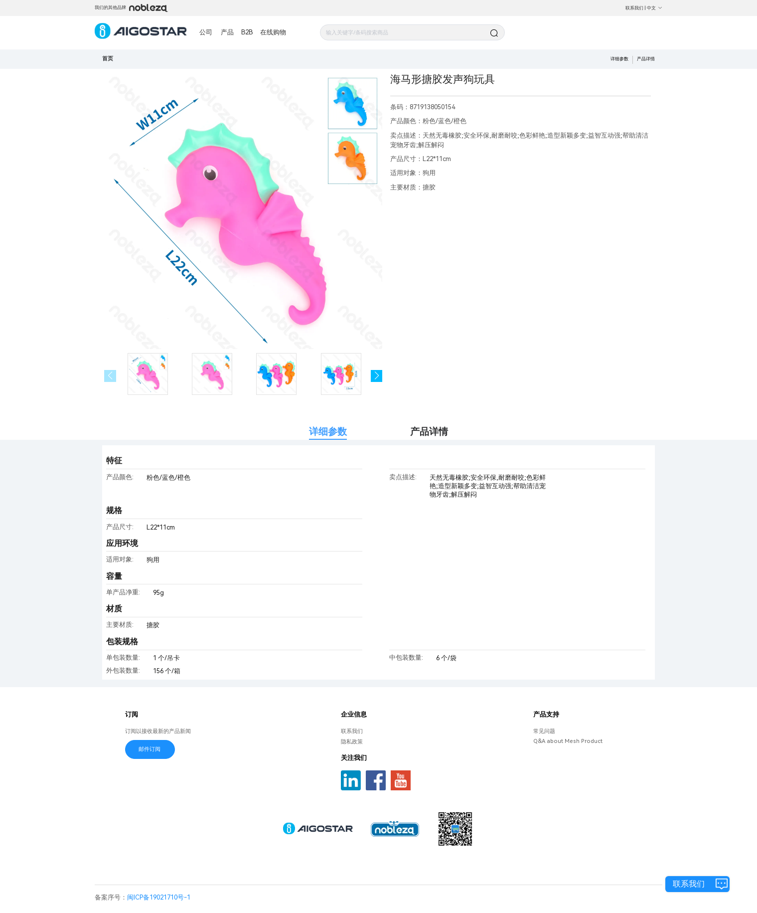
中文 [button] (654, 7)
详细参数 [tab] (328, 431)
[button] (377, 376)
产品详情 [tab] (429, 431)
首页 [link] (107, 58)
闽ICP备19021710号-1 (158, 897)
